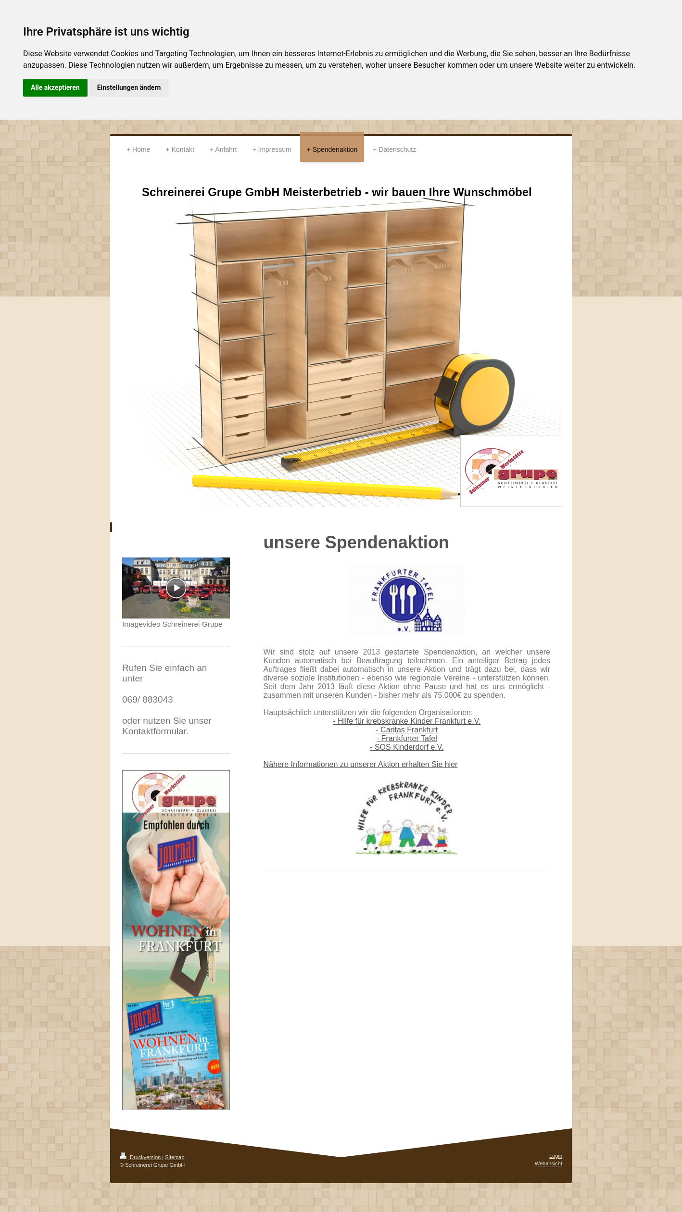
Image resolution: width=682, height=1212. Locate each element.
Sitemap (174, 1157)
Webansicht (548, 1163)
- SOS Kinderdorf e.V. (406, 747)
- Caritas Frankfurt (407, 730)
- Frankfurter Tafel (407, 738)
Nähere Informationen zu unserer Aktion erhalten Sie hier (361, 764)
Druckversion (141, 1157)
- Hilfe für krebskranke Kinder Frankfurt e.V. (406, 721)
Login (555, 1156)
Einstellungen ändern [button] (129, 87)
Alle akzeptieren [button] (55, 87)
